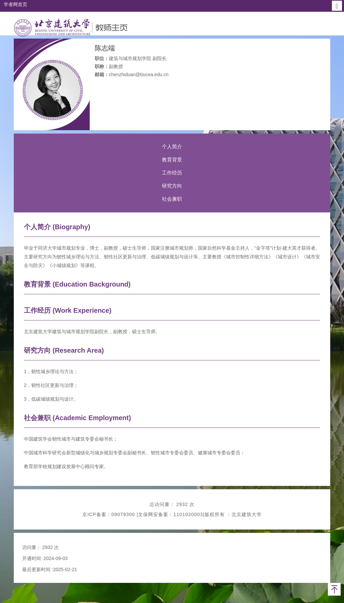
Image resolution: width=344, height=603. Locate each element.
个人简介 (172, 146)
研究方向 (172, 186)
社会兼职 (172, 199)
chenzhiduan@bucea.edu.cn (139, 74)
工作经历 (172, 172)
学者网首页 (15, 4)
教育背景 (172, 159)
